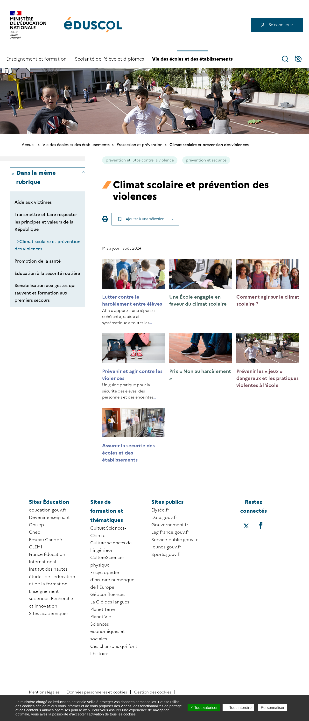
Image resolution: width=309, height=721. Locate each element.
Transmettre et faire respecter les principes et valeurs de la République (45, 222)
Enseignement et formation (36, 59)
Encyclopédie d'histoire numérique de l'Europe (112, 580)
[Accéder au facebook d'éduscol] (261, 525)
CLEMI (35, 547)
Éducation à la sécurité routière (47, 273)
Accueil (28, 144)
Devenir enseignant (49, 517)
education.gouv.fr (47, 510)
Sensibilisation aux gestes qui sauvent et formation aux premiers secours (45, 293)
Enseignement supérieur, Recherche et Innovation (51, 599)
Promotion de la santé (37, 261)
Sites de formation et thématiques (106, 511)
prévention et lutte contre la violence (140, 160)
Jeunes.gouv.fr (166, 547)
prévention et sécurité (206, 160)
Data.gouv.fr (164, 517)
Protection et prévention (139, 144)
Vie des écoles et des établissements (192, 59)
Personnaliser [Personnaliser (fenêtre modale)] (272, 708)
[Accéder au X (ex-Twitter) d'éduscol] (246, 526)
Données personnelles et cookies (97, 692)
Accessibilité (298, 59)
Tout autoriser (204, 708)
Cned (35, 532)
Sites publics (167, 502)
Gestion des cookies (152, 692)
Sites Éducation (49, 502)
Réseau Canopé (45, 539)
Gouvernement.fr (169, 524)
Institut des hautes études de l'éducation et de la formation (52, 577)
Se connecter (281, 24)
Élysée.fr (160, 510)
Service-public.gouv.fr (174, 539)
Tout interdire (238, 708)
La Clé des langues (109, 602)
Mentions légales (44, 692)
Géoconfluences (107, 594)
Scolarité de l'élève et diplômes (109, 59)
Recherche (285, 59)
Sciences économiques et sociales (107, 632)
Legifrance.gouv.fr (170, 532)
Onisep (36, 524)
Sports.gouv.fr (166, 554)
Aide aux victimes (33, 202)
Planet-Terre (102, 609)
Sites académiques (49, 613)
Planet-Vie (100, 616)
